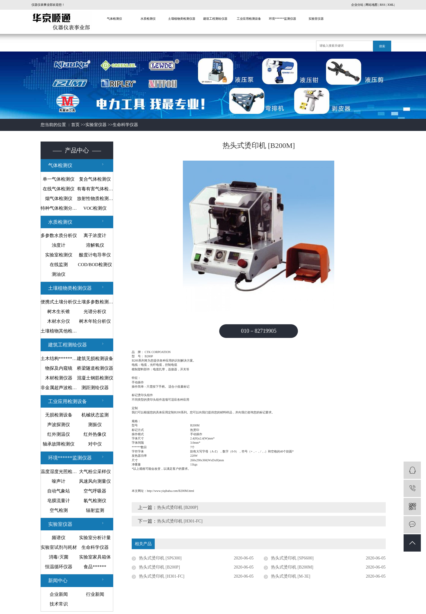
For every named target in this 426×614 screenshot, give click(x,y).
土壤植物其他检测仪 (59, 331)
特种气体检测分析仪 (59, 208)
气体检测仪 (114, 18)
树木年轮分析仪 (95, 321)
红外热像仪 (95, 434)
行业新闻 (95, 594)
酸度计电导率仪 (95, 254)
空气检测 (59, 510)
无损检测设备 (58, 414)
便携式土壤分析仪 (59, 301)
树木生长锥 (58, 311)
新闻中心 (58, 580)
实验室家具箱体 (95, 557)
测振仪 (95, 424)
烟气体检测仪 (58, 198)
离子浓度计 (95, 235)
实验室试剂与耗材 (59, 547)
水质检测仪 (148, 18)
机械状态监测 (95, 414)
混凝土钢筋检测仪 (95, 377)
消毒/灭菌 (58, 557)
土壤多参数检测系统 (95, 301)
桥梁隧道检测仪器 (95, 368)
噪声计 (58, 481)
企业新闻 (59, 594)
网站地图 (371, 4)
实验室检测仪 (58, 254)
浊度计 (58, 245)
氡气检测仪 (95, 500)
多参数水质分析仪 (59, 235)
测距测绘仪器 (95, 387)
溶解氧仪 (95, 245)
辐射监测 (95, 510)
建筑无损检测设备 (95, 358)
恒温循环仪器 (58, 566)
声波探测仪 (58, 424)
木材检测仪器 (58, 377)
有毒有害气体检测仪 (95, 188)
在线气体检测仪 (58, 188)
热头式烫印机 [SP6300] (160, 558)
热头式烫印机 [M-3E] (290, 576)
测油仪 (58, 274)
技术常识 (59, 604)
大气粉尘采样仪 (95, 471)
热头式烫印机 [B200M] (292, 567)
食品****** (95, 566)
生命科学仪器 (125, 124)
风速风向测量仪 (95, 481)
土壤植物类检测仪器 (181, 18)
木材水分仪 (58, 321)
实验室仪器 (316, 18)
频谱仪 (58, 537)
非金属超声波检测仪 (59, 387)
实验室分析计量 (95, 537)
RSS (382, 4)
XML (390, 4)
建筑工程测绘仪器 (215, 18)
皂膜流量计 (58, 500)
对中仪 (95, 444)
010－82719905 (258, 331)
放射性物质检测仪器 (95, 198)
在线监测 (59, 264)
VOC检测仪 (95, 208)
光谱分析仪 (95, 311)
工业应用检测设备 (249, 18)
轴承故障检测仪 (58, 444)
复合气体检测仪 (95, 179)
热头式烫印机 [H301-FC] (180, 521)
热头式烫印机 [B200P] (177, 507)
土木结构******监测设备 (59, 358)
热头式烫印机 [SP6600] (292, 558)
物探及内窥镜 (58, 368)
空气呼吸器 (95, 491)
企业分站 (357, 4)
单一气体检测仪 (58, 179)
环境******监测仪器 (282, 18)
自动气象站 (58, 491)
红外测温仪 (58, 434)
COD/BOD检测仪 (95, 264)
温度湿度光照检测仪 (59, 471)
